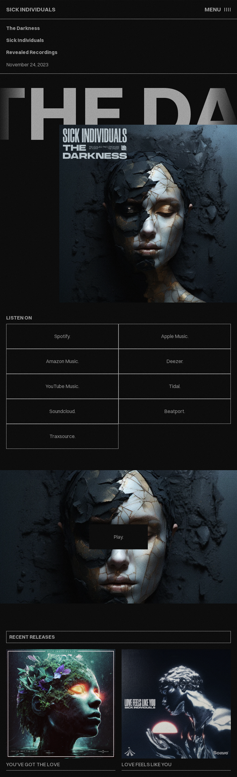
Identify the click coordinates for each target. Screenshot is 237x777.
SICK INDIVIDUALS (31, 9)
